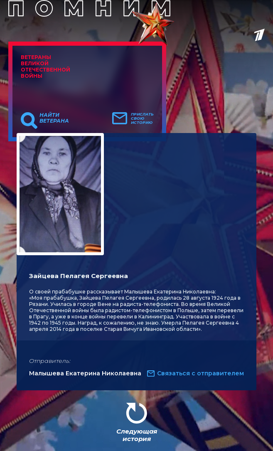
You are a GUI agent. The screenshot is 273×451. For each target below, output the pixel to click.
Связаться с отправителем (200, 373)
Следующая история (136, 435)
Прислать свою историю (142, 118)
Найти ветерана (54, 118)
